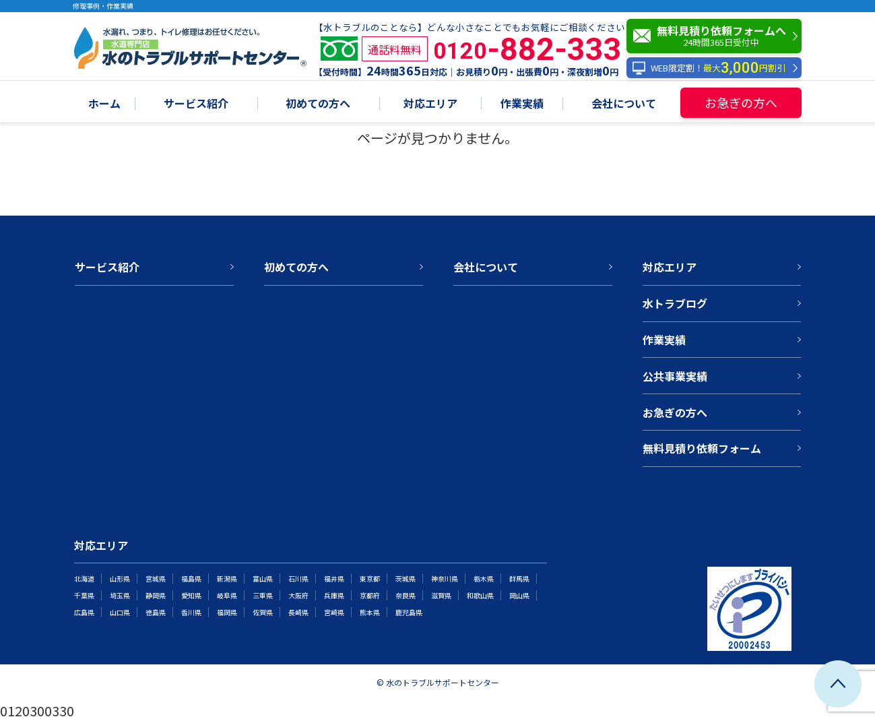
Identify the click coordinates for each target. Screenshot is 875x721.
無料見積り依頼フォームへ (717, 35)
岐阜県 (227, 595)
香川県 (191, 612)
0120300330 (37, 710)
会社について (623, 104)
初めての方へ (318, 104)
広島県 (84, 612)
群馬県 (519, 578)
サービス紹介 (196, 104)
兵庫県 (334, 595)
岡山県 (519, 595)
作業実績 (522, 104)
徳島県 (155, 612)
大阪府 (298, 595)
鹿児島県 (408, 612)
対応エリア (430, 104)
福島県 (191, 578)
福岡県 (227, 612)
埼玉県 (120, 595)
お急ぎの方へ (741, 102)
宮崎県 (334, 612)
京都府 (370, 595)
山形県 (120, 578)
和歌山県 (480, 595)
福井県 (334, 578)
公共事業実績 (675, 376)
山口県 (120, 612)
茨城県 (405, 578)
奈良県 (405, 595)
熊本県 (370, 612)
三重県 (263, 595)
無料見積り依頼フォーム (702, 448)
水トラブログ (675, 303)
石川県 (298, 578)
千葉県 (84, 595)
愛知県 (191, 595)
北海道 (84, 578)
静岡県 (155, 595)
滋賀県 (441, 595)
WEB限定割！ (709, 67)
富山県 (263, 578)
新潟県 (227, 578)
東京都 (370, 578)
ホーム (104, 104)
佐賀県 (263, 612)
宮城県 (155, 578)
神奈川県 (444, 578)
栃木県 (484, 578)
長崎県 (298, 612)
